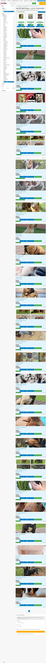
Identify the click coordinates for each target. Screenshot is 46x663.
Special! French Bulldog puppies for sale (21, 298)
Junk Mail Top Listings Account (30, 22)
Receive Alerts (31, 631)
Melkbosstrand (9, 45)
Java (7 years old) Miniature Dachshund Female (21, 512)
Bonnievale (9, 35)
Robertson (9, 76)
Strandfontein (9, 78)
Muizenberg (9, 36)
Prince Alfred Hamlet (9, 73)
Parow (9, 25)
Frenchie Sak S (18, 555)
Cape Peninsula (9, 42)
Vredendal (9, 80)
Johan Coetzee (21, 22)
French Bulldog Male (19, 363)
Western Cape (5, 15)
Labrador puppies (19, 277)
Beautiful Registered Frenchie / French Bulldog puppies (21, 470)
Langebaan (9, 44)
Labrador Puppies (19, 60)
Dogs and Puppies (9, 11)
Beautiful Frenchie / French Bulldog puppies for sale (21, 213)
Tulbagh (9, 54)
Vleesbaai (9, 56)
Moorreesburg (9, 22)
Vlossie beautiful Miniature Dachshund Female (21, 448)
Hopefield (9, 69)
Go (13, 88)
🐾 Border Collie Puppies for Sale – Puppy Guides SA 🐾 (22, 39)
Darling (9, 63)
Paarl (9, 23)
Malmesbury (9, 27)
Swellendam (9, 37)
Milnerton (9, 52)
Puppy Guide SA (19, 47)
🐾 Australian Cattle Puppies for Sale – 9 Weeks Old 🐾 (21, 341)
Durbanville (9, 20)
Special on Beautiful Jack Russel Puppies (22, 125)
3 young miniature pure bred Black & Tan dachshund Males (21, 577)
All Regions (4, 14)
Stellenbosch (9, 30)
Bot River (9, 39)
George (9, 19)
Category (8, 8)
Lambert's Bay (9, 43)
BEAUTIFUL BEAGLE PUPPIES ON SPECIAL (21, 170)
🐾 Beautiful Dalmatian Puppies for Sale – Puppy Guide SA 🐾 (22, 82)
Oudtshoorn (9, 46)
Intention (8, 83)
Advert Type (8, 90)
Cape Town (9, 17)
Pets (3, 10)
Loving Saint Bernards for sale (21, 598)
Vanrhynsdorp (9, 79)
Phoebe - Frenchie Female (20, 534)
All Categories (4, 9)
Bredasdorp (9, 60)
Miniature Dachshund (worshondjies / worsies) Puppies (22, 146)
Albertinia (9, 59)
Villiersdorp (9, 55)
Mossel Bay (9, 28)
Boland (9, 38)
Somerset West (9, 81)
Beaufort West (9, 48)
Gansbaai (9, 65)
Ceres (9, 61)
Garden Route (9, 67)
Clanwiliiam (9, 62)
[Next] (32, 611)
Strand (9, 31)
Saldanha (9, 77)
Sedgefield (9, 53)
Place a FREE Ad (42, 3)
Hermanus (9, 50)
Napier (9, 71)
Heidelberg (9, 68)
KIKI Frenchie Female (19, 405)
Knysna (9, 70)
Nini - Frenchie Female (20, 255)
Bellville (9, 21)
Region (8, 13)
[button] (44, 39)
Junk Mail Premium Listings (21, 111)
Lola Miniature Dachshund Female (21, 427)
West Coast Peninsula (9, 58)
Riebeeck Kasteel (9, 75)
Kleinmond (9, 51)
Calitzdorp (9, 40)
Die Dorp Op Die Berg (9, 64)
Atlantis (9, 26)
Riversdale (9, 47)
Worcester (9, 29)
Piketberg (9, 72)
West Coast (9, 34)
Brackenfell (9, 18)
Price (8, 86)
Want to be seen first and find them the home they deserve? (22, 103)
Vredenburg (9, 33)
